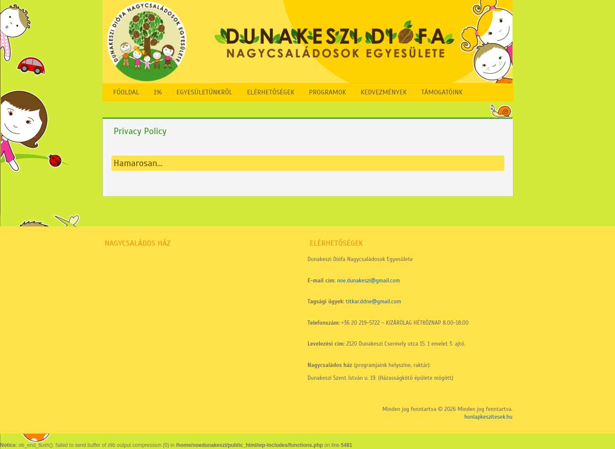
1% (158, 92)
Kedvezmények (383, 92)
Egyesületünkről (204, 92)
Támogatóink (442, 92)
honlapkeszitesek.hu (488, 417)
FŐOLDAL (126, 92)
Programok (327, 92)
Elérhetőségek (270, 92)
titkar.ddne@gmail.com (373, 301)
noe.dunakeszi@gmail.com (368, 280)
